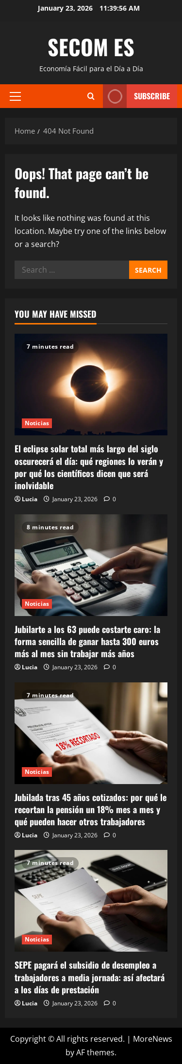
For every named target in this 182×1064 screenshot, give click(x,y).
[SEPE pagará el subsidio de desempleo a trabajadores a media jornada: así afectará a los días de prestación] (91, 901)
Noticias (37, 423)
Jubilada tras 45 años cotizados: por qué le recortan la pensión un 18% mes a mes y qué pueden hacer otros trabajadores (90, 809)
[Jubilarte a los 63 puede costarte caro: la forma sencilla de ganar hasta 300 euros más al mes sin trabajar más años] (91, 565)
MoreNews (152, 1038)
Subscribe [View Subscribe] (136, 96)
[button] (15, 96)
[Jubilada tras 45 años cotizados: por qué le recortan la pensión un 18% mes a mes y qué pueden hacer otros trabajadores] (91, 733)
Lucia (29, 499)
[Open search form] (91, 96)
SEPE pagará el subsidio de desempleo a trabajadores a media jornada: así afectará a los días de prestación (90, 976)
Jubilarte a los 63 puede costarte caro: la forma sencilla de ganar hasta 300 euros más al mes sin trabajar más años (87, 641)
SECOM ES (91, 46)
